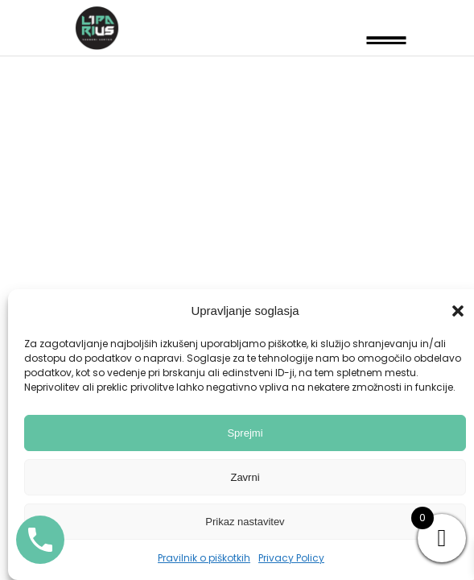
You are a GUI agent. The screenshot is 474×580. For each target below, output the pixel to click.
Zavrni (244, 477)
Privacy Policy (291, 558)
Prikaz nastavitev (244, 522)
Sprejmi (244, 433)
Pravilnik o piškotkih (204, 558)
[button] (458, 311)
